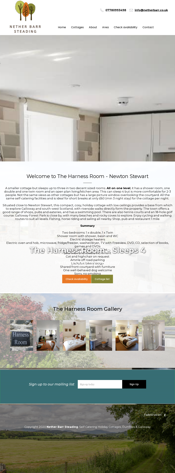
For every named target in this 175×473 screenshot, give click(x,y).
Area (105, 27)
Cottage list (102, 279)
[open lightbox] (21, 335)
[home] (25, 18)
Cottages (77, 27)
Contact (148, 27)
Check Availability (77, 279)
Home (62, 27)
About (93, 27)
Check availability (125, 27)
